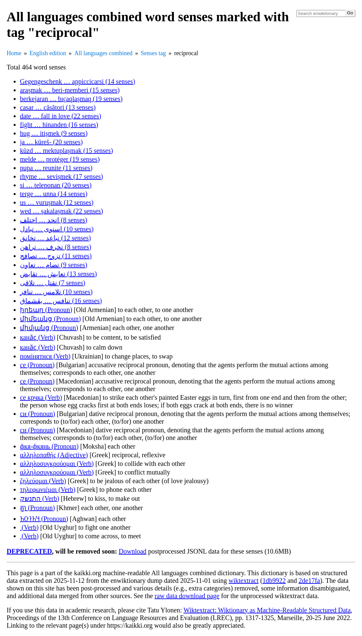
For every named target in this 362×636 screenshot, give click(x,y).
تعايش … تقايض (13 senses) (58, 273)
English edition (48, 53)
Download (132, 551)
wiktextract (244, 580)
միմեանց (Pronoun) (50, 318)
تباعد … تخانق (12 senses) (55, 238)
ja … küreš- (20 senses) (51, 142)
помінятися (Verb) (45, 356)
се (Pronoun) (37, 365)
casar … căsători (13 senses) (58, 107)
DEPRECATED (29, 551)
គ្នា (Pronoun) (37, 507)
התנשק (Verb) (39, 498)
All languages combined (103, 53)
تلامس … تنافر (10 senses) (56, 291)
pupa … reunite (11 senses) (56, 167)
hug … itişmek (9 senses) (53, 133)
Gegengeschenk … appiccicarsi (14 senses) (77, 81)
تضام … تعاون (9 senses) (53, 264)
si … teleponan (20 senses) (56, 185)
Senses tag (153, 53)
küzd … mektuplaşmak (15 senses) (66, 150)
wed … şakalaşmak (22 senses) (61, 211)
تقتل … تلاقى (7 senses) (52, 282)
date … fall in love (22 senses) (60, 116)
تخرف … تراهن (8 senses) (55, 247)
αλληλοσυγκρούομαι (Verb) (57, 463)
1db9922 (274, 580)
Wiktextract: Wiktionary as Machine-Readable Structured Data (267, 610)
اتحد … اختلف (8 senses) (53, 220)
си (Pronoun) (37, 413)
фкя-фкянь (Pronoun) (49, 446)
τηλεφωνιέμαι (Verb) (47, 489)
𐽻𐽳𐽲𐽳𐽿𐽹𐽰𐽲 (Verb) (29, 527)
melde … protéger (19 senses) (60, 159)
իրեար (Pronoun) (46, 309)
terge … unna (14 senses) (53, 193)
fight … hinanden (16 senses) (59, 124)
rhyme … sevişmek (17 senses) (61, 176)
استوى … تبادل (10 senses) (56, 229)
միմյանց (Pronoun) (49, 327)
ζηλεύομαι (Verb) (43, 480)
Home (14, 53)
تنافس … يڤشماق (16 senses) (61, 300)
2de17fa (309, 580)
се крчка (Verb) (41, 397)
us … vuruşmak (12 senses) (56, 202)
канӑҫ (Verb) (37, 337)
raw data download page (187, 595)
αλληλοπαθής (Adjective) (54, 455)
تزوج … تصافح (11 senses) (56, 256)
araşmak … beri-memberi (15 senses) (70, 90)
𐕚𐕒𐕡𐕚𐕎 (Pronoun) (44, 518)
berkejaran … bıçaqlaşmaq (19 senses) (71, 98)
